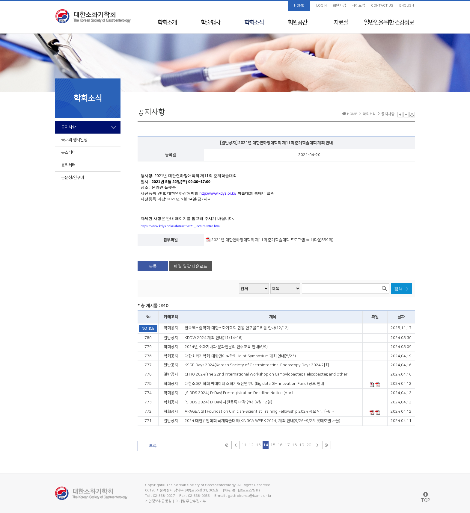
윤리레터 (68, 165)
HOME (299, 5)
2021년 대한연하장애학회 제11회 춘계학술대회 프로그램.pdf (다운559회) (269, 240)
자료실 (341, 22)
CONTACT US (382, 5)
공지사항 (68, 127)
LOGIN (321, 5)
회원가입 (339, 5)
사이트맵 (358, 5)
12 (251, 445)
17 (287, 445)
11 (244, 445)
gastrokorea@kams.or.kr (250, 496)
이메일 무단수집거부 (190, 501)
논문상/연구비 (72, 177)
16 (280, 445)
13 (258, 445)
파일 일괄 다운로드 (190, 266)
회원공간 (297, 22)
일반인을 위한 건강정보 (389, 22)
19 (301, 445)
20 (308, 445)
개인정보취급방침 (158, 501)
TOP (425, 497)
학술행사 (210, 22)
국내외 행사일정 (74, 139)
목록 (153, 266)
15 (272, 445)
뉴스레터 (68, 152)
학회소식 (253, 22)
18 (294, 445)
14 (265, 445)
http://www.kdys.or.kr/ (217, 193)
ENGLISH (406, 5)
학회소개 (167, 22)
